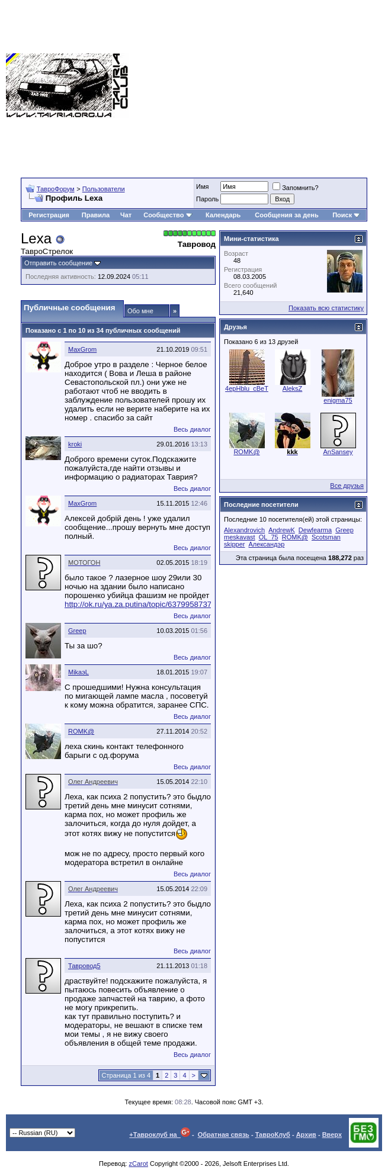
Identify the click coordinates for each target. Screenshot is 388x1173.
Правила (96, 214)
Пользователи (103, 188)
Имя (202, 186)
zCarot (138, 1163)
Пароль (207, 199)
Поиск (346, 214)
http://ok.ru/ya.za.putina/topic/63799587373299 (147, 604)
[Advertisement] (258, 86)
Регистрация (48, 214)
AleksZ (293, 388)
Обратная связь (223, 1134)
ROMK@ (81, 731)
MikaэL (78, 672)
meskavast (239, 537)
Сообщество (167, 214)
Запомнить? (295, 187)
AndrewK (281, 530)
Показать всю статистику (326, 307)
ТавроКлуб (272, 1134)
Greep (77, 630)
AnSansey (337, 451)
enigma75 (337, 400)
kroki (75, 444)
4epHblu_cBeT (246, 388)
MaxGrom (82, 349)
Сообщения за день (286, 214)
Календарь (223, 214)
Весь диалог (192, 429)
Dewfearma (315, 530)
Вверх (332, 1134)
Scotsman (326, 537)
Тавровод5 (84, 965)
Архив (306, 1134)
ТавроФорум (56, 188)
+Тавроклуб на (159, 1134)
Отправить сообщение (58, 262)
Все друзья (347, 485)
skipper (234, 544)
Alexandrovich (244, 530)
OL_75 (268, 537)
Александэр (267, 544)
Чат (126, 214)
